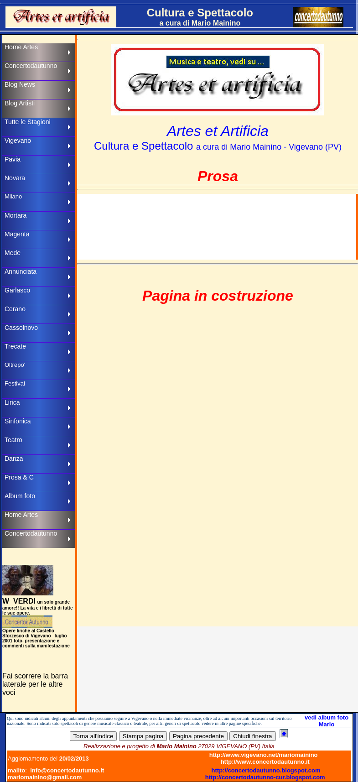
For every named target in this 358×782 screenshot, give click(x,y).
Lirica (12, 402)
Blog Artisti (20, 103)
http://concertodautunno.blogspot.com (266, 770)
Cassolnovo (21, 327)
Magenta (17, 234)
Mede (13, 252)
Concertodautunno (31, 65)
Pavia (13, 159)
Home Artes (21, 47)
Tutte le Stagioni (28, 121)
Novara (15, 178)
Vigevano (18, 140)
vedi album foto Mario (326, 721)
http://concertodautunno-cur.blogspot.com (265, 777)
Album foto (20, 496)
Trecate (15, 346)
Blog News (20, 84)
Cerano (15, 309)
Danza (14, 458)
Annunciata (20, 271)
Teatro (13, 439)
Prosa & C (19, 477)
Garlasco (17, 290)
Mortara (15, 215)
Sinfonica (18, 421)
